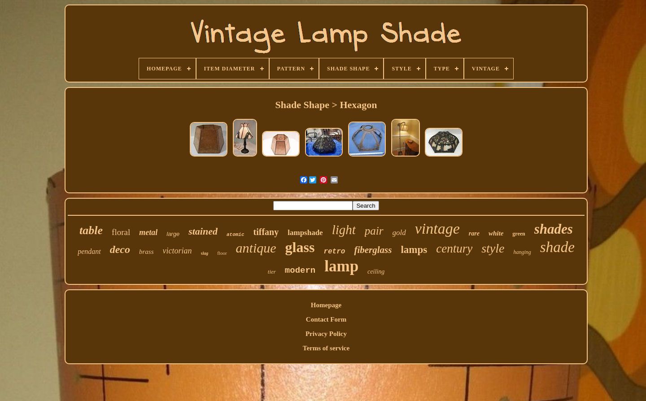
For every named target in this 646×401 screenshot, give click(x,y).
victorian (177, 250)
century (454, 248)
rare (474, 233)
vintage (437, 228)
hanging (522, 252)
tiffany (266, 232)
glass (300, 247)
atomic (235, 234)
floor (222, 253)
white (496, 233)
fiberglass (373, 249)
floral (121, 232)
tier (272, 271)
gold (399, 232)
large (172, 234)
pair (374, 231)
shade (557, 247)
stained (203, 231)
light (344, 229)
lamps (414, 249)
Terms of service (326, 348)
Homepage (326, 305)
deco (120, 249)
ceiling (375, 271)
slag (205, 253)
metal (148, 232)
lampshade (305, 232)
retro (334, 252)
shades (553, 229)
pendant (89, 251)
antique (256, 247)
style (492, 248)
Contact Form (326, 319)
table (91, 230)
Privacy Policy (326, 333)
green (518, 234)
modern (300, 270)
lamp (341, 266)
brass (146, 251)
